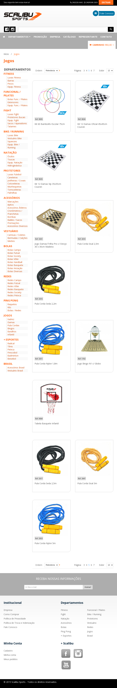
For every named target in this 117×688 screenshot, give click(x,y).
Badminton (12, 355)
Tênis (10, 346)
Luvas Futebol (14, 174)
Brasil (90, 635)
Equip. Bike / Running (13, 146)
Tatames (11, 126)
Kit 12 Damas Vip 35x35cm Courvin (48, 185)
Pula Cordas (13, 325)
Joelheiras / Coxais (16, 180)
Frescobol (12, 352)
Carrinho (101, 44)
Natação (65, 618)
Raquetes (12, 304)
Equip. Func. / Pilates (17, 105)
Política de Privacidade (15, 618)
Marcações (12, 201)
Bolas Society (14, 256)
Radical (10, 343)
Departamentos (19, 36)
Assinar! (88, 587)
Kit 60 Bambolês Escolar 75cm (50, 124)
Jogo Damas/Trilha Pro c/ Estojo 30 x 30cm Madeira (51, 245)
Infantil (10, 334)
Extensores (12, 102)
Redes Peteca (14, 295)
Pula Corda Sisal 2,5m (88, 243)
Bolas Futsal (13, 252)
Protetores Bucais (16, 117)
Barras (10, 80)
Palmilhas (12, 192)
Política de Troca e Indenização (19, 622)
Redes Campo (14, 280)
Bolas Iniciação (14, 268)
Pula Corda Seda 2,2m (46, 303)
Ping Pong (66, 631)
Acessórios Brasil (15, 367)
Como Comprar (11, 614)
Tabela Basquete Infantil (47, 423)
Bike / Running (94, 614)
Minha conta (10, 654)
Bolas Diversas (14, 271)
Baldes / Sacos (14, 219)
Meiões (11, 241)
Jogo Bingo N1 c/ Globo (89, 363)
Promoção (40, 36)
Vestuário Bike (14, 138)
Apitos (10, 204)
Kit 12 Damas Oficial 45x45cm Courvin (92, 125)
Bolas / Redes (14, 310)
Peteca (10, 349)
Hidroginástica (14, 165)
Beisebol (11, 358)
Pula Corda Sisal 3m (87, 483)
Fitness (64, 610)
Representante (88, 36)
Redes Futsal (13, 283)
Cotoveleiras (13, 183)
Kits (9, 307)
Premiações (13, 223)
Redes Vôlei (13, 286)
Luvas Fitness (14, 77)
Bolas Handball (14, 262)
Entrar (106, 2)
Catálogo (69, 36)
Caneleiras (12, 177)
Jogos (90, 631)
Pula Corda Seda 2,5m (46, 483)
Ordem (38, 70)
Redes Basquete (15, 289)
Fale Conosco (10, 627)
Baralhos (11, 331)
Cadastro (8, 650)
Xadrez (10, 319)
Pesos (10, 83)
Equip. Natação (14, 162)
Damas (11, 322)
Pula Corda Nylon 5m (45, 543)
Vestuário (91, 622)
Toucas (11, 159)
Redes (90, 627)
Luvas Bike (12, 135)
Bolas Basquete (15, 265)
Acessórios (66, 622)
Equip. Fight (13, 120)
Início (6, 54)
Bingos (10, 328)
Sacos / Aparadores (17, 123)
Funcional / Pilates (96, 610)
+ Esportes (66, 635)
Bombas (11, 216)
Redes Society (14, 292)
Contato (106, 36)
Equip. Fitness (14, 86)
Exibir (101, 70)
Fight (63, 614)
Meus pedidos (11, 659)
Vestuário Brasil (15, 370)
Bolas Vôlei (12, 259)
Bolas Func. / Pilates (17, 99)
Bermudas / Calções (17, 238)
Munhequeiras (14, 186)
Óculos (10, 156)
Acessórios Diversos (17, 226)
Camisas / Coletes (16, 234)
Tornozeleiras (14, 189)
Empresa (55, 36)
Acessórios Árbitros (17, 207)
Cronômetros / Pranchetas (14, 212)
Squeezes (12, 141)
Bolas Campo (14, 249)
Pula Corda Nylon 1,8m (46, 363)
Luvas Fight (13, 114)
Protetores (92, 618)
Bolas (63, 627)
